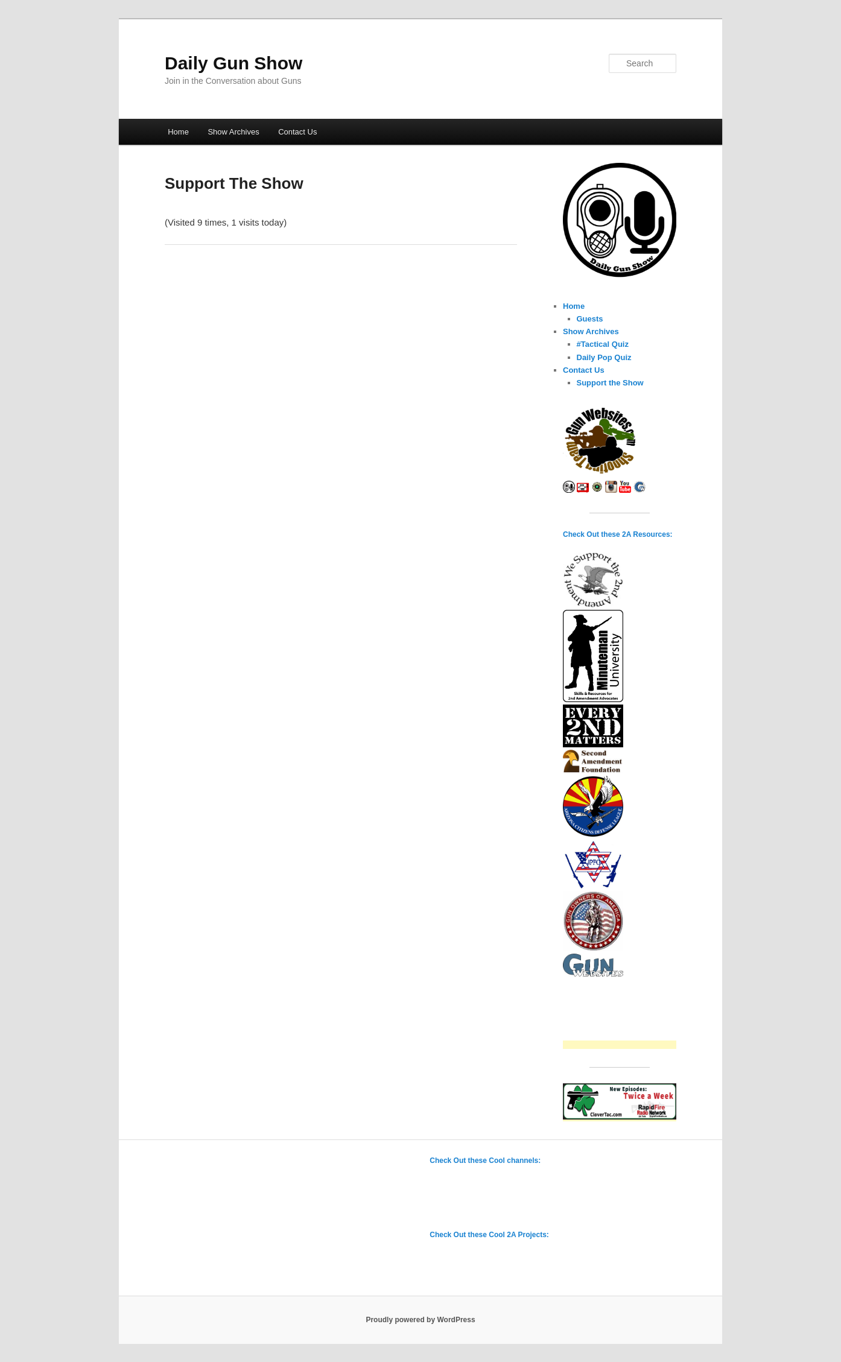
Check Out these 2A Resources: (618, 534)
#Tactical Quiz (603, 344)
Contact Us (297, 131)
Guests (590, 318)
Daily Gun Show (233, 63)
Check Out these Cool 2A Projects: (489, 1235)
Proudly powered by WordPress (420, 1320)
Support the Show (610, 382)
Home (178, 131)
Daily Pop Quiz (604, 357)
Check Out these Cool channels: (485, 1160)
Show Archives (233, 131)
